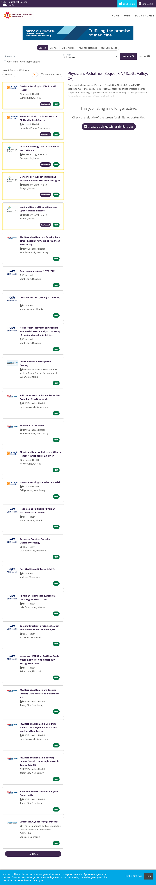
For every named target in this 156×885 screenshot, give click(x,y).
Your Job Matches (88, 47)
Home (115, 15)
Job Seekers (127, 4)
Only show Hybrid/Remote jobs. (23, 61)
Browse (54, 47)
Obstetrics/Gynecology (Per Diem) (39, 821)
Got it (148, 876)
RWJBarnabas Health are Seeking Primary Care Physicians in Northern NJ (39, 693)
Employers (146, 4)
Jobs (127, 15)
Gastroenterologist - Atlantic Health (40, 482)
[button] (144, 56)
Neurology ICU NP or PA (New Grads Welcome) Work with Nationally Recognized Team (39, 659)
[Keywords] (33, 56)
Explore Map (68, 47)
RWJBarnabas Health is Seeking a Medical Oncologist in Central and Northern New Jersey (38, 727)
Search (42, 47)
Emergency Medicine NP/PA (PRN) (38, 270)
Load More (33, 853)
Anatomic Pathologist (32, 425)
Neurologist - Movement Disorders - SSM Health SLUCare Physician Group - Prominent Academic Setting (40, 331)
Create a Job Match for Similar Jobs (108, 126)
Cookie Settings (133, 876)
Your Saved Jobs (109, 47)
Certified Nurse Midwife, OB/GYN (37, 569)
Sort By (8, 74)
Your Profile (144, 15)
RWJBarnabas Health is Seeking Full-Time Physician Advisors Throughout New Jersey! (40, 241)
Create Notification (51, 74)
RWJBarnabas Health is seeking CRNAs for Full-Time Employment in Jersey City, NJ (39, 761)
